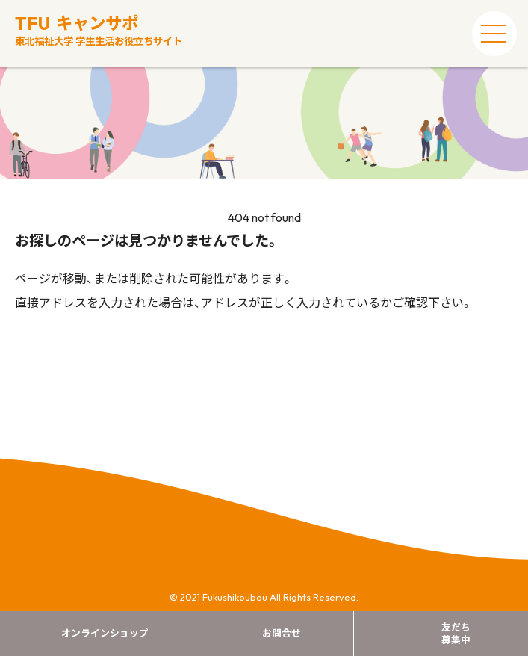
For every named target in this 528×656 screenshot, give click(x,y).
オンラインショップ (105, 633)
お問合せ (281, 633)
